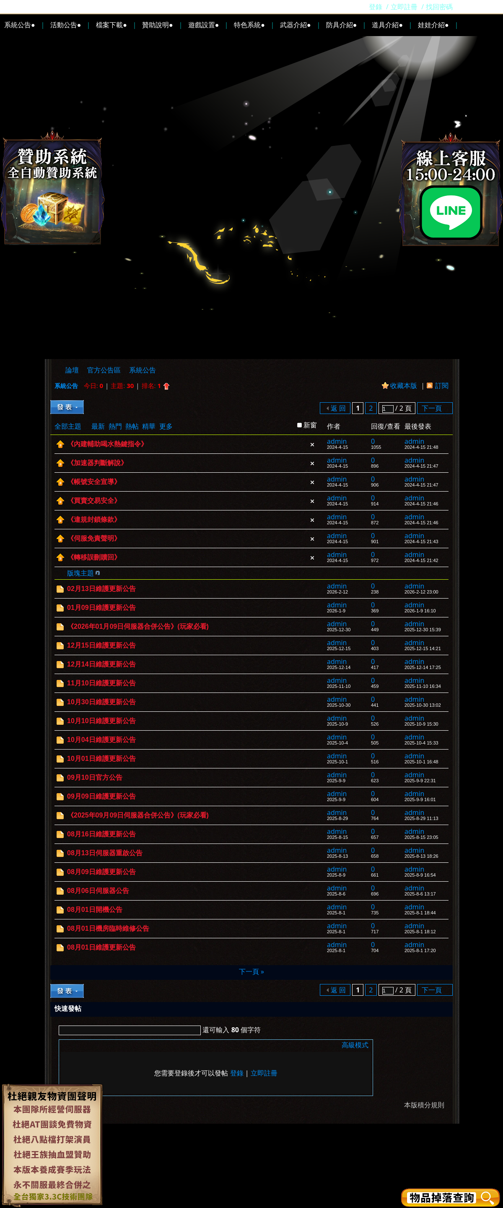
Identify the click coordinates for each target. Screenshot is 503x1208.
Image (84, 1045)
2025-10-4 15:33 (421, 742)
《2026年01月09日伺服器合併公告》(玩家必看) (138, 626)
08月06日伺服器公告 (98, 890)
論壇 (72, 370)
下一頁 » (251, 971)
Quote (105, 1045)
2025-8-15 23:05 (421, 837)
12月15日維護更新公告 (101, 645)
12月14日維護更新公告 (101, 664)
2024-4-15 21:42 (421, 560)
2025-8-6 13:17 (420, 893)
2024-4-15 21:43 (421, 541)
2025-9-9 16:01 (420, 799)
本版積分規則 (424, 1104)
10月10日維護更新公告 (101, 720)
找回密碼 (439, 6)
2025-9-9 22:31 (420, 780)
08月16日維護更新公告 (101, 834)
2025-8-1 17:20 (420, 950)
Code (115, 1045)
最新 (98, 426)
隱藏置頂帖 (312, 444)
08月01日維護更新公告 (101, 947)
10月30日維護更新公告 (101, 702)
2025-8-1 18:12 (420, 931)
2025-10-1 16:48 (421, 761)
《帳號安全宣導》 (94, 481)
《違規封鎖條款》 (94, 519)
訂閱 (442, 385)
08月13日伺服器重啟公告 (105, 853)
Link (95, 1045)
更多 (166, 426)
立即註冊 (404, 6)
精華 (149, 426)
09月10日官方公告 (94, 777)
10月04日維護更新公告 (101, 739)
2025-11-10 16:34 (422, 686)
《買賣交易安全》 (94, 500)
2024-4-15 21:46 (421, 503)
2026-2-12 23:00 (421, 591)
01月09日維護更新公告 (101, 607)
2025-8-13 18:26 (421, 856)
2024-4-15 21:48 (421, 447)
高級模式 (355, 1044)
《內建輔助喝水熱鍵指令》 (107, 444)
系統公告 (142, 370)
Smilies (126, 1045)
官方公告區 (104, 370)
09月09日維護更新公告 (101, 796)
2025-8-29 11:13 (421, 818)
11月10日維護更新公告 (101, 683)
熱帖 (132, 426)
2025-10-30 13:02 (422, 705)
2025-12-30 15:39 (422, 629)
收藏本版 (404, 385)
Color (74, 1045)
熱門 (115, 426)
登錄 (375, 6)
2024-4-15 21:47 (421, 466)
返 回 (338, 408)
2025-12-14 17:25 (422, 667)
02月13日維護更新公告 (101, 588)
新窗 (310, 425)
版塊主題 (80, 573)
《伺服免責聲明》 (94, 538)
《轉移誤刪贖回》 (94, 557)
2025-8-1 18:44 (420, 912)
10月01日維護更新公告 (101, 758)
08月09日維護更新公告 (101, 871)
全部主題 (67, 426)
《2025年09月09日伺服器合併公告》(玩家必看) (138, 815)
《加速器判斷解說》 (97, 462)
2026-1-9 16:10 (420, 610)
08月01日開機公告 (94, 909)
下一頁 (432, 408)
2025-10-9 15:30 (421, 723)
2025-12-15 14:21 (422, 648)
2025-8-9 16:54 (420, 874)
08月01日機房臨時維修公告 (108, 928)
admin (337, 441)
